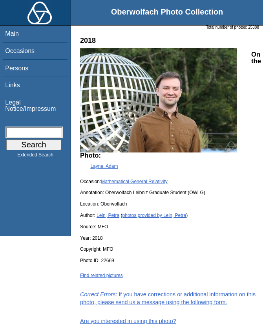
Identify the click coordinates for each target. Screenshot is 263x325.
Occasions (20, 51)
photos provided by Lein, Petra (154, 215)
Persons (16, 68)
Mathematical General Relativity (134, 181)
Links (12, 85)
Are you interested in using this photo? (128, 321)
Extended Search (35, 156)
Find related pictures (101, 275)
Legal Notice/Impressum (30, 105)
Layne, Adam (104, 166)
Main (12, 33)
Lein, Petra (108, 215)
